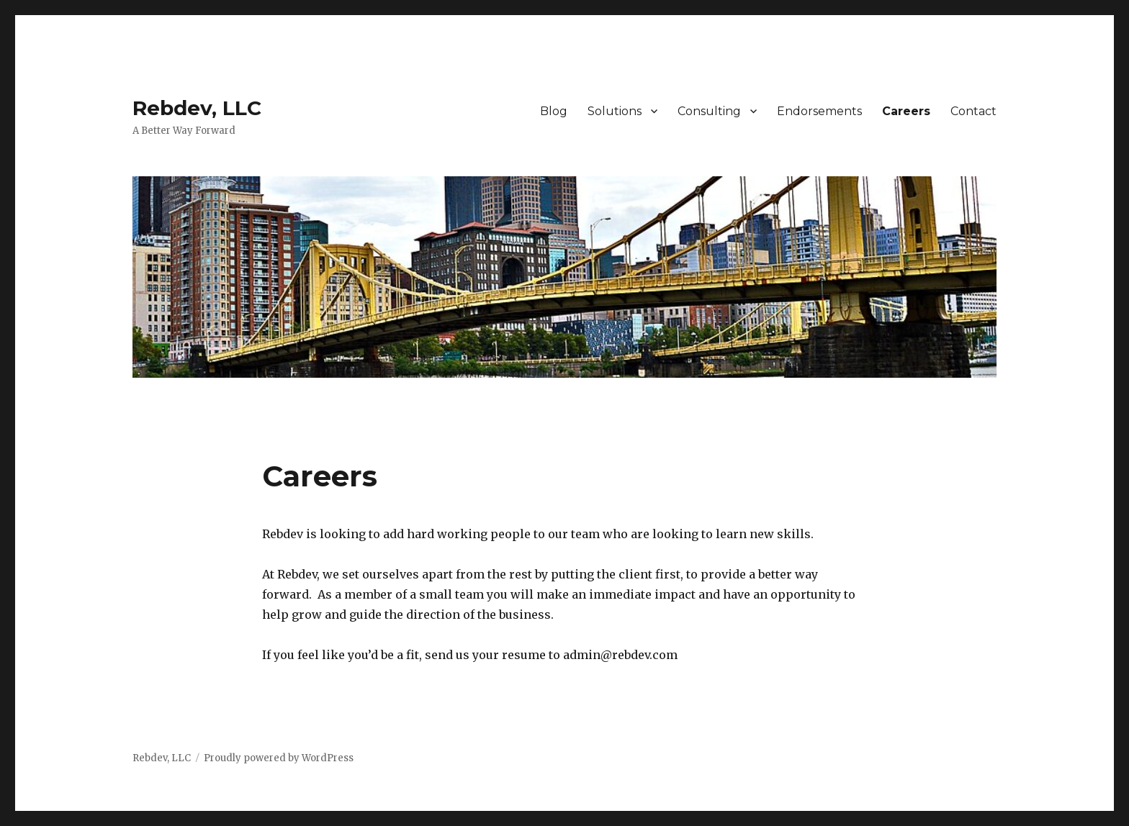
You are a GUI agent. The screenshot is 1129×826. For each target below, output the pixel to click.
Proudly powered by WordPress (279, 758)
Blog (553, 111)
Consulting (709, 111)
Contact (973, 111)
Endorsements (819, 111)
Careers (906, 111)
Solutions (615, 111)
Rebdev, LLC (196, 108)
